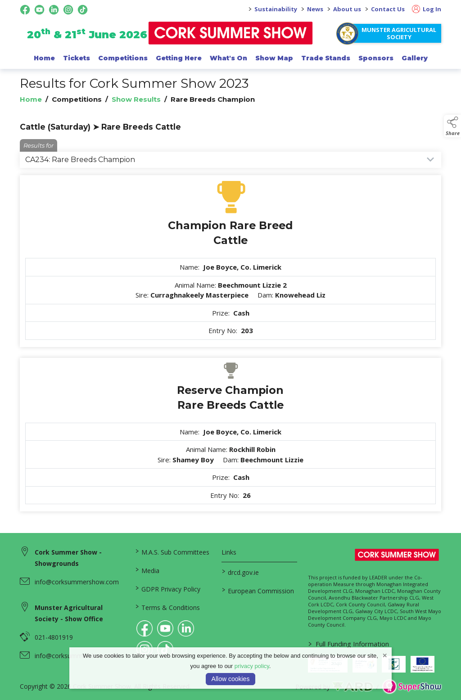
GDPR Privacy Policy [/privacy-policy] (168, 588)
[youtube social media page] (39, 10)
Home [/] (44, 58)
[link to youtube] (165, 628)
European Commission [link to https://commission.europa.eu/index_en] (258, 590)
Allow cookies (231, 678)
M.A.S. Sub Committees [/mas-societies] (172, 551)
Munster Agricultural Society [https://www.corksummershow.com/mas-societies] (399, 33)
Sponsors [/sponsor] (375, 58)
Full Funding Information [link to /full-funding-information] (348, 643)
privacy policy (252, 666)
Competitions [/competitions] (123, 58)
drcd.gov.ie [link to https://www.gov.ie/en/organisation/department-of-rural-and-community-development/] (240, 572)
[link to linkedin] (186, 628)
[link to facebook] (144, 628)
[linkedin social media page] (54, 10)
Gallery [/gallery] (415, 58)
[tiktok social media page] (82, 10)
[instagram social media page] (68, 10)
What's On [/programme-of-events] (228, 58)
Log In (426, 9)
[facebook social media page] (25, 10)
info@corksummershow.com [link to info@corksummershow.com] (77, 582)
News (315, 9)
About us (347, 9)
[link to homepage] (230, 33)
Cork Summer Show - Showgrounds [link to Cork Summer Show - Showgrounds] (68, 558)
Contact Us (388, 9)
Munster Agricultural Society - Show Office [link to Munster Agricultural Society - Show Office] (69, 613)
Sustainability (275, 9)
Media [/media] (147, 570)
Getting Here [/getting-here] (179, 58)
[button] (452, 126)
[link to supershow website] (411, 686)
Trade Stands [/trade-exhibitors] (325, 58)
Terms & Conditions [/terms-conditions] (168, 607)
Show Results (136, 99)
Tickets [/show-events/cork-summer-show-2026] (76, 58)
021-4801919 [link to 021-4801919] (54, 637)
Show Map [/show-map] (274, 58)
